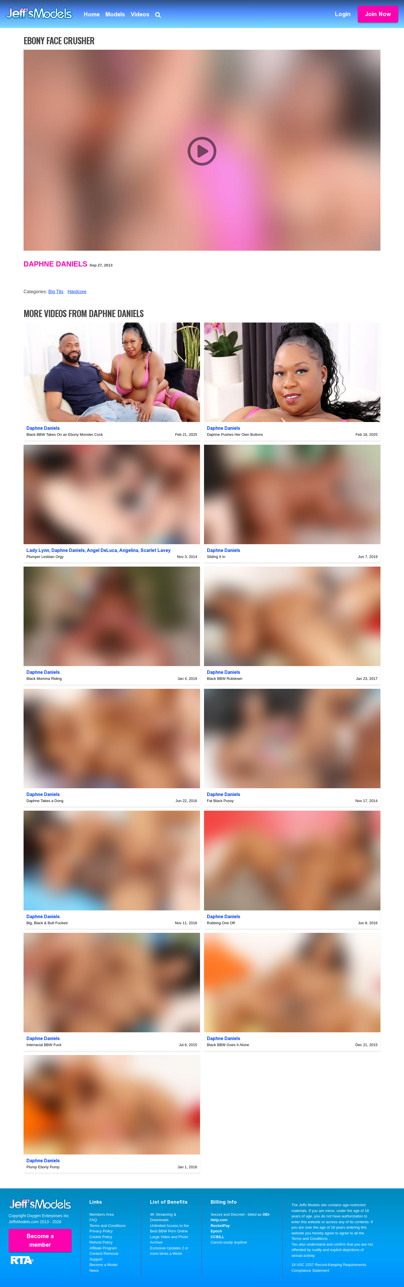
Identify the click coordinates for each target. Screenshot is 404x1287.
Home (92, 14)
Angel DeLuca (102, 550)
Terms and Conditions (107, 1225)
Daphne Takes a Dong (44, 801)
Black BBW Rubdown (225, 678)
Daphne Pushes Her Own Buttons (235, 434)
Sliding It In (216, 557)
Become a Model (103, 1265)
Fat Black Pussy (220, 801)
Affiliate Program (103, 1248)
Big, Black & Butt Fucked (47, 923)
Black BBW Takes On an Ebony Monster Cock (64, 434)
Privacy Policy (101, 1231)
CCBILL (217, 1237)
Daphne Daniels (55, 264)
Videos (140, 14)
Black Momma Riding (44, 678)
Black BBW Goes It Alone (228, 1045)
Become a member (40, 1240)
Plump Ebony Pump (42, 1167)
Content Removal (103, 1253)
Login (343, 14)
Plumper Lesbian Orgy (45, 557)
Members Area (101, 1214)
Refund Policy (100, 1242)
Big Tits (55, 291)
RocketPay (220, 1225)
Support (96, 1259)
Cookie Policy (100, 1237)
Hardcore (77, 291)
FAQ (93, 1220)
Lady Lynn (37, 550)
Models (115, 14)
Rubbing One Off (221, 923)
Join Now (378, 14)
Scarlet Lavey (156, 550)
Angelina (128, 550)
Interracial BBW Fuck (43, 1045)
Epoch (216, 1231)
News (94, 1270)
